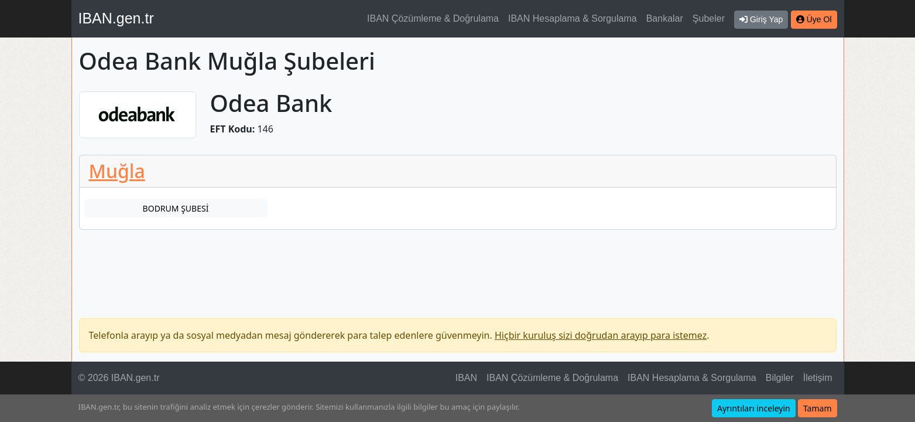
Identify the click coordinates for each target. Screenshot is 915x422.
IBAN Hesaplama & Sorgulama (572, 18)
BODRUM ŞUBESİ (176, 208)
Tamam (817, 408)
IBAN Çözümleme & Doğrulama (433, 18)
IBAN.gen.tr (116, 18)
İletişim (817, 378)
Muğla (117, 170)
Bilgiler (780, 378)
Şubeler (709, 18)
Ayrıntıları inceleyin (753, 408)
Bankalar (664, 18)
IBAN (466, 378)
